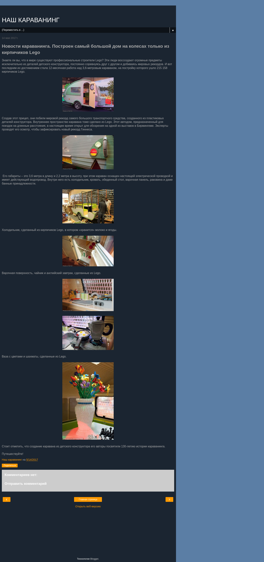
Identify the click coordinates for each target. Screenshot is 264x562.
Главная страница (88, 499)
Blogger (94, 558)
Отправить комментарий (26, 484)
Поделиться (10, 465)
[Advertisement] (88, 10)
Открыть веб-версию (88, 506)
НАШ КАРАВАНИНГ (31, 20)
